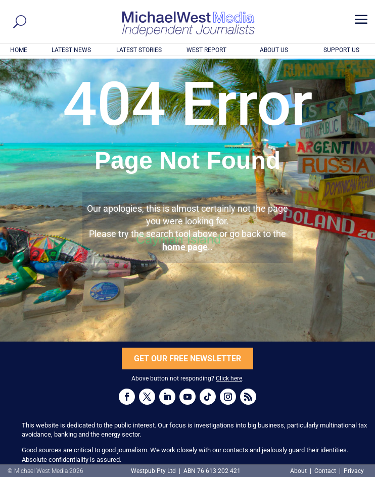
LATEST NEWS (71, 50)
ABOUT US (274, 50)
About (299, 470)
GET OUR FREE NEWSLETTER (187, 358)
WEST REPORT (206, 50)
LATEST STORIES (139, 50)
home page (185, 247)
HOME (18, 50)
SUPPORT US (341, 50)
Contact (325, 470)
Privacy (354, 470)
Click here (229, 378)
